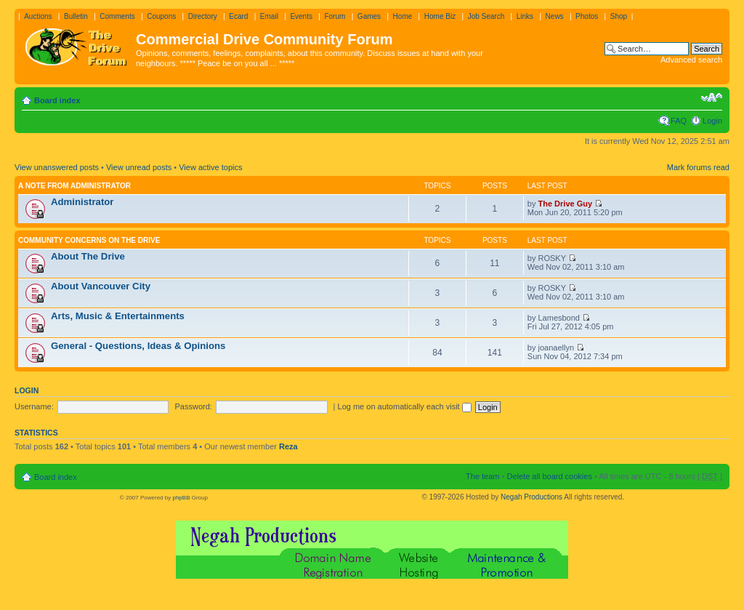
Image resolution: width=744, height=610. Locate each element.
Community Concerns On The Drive (89, 240)
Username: (34, 406)
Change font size (711, 97)
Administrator (82, 201)
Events (301, 16)
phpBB (181, 497)
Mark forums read (698, 167)
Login (712, 120)
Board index (57, 100)
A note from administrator (74, 186)
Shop (618, 16)
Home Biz (440, 16)
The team (482, 476)
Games (369, 16)
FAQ (679, 120)
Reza (288, 446)
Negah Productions (531, 497)
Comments (117, 16)
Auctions (38, 16)
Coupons (161, 16)
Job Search (486, 16)
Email (269, 16)
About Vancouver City (100, 286)
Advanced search (691, 59)
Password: (193, 406)
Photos (586, 16)
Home (403, 16)
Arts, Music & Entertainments (118, 315)
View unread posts (138, 167)
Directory (202, 16)
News (555, 16)
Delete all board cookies (548, 476)
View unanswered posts (57, 167)
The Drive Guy (565, 203)
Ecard (238, 16)
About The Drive (88, 256)
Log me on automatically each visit (405, 406)
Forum (334, 16)
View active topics (210, 167)
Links (525, 16)
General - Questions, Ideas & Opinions (138, 345)
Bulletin (76, 16)
